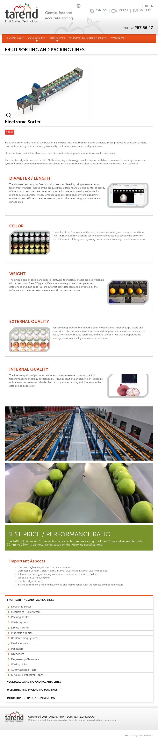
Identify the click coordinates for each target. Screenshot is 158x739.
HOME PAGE (15, 38)
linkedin (78, 5)
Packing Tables (20, 617)
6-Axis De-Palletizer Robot (27, 675)
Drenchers (17, 654)
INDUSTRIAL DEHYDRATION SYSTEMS (31, 697)
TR (146, 6)
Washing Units (20, 622)
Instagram (72, 5)
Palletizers (17, 648)
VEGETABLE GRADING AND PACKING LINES (34, 681)
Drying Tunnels (20, 627)
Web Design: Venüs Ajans (139, 735)
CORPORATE (36, 39)
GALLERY (140, 11)
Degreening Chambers (25, 659)
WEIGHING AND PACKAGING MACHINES (32, 689)
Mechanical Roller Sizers (26, 612)
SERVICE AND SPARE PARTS (88, 38)
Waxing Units (19, 664)
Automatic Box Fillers (23, 669)
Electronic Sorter (21, 606)
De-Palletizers (19, 643)
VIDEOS (118, 11)
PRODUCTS (57, 39)
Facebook (66, 5)
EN (151, 6)
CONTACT (117, 38)
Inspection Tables (22, 633)
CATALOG (97, 11)
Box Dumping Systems (24, 638)
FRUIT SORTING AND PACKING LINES (30, 599)
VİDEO (9, 132)
